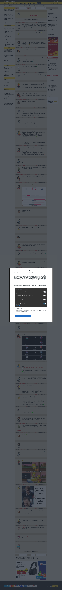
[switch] (44, 292)
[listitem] (31, 289)
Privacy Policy (37, 319)
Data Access (31, 319)
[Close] (50, 270)
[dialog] (31, 295)
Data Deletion (24, 319)
